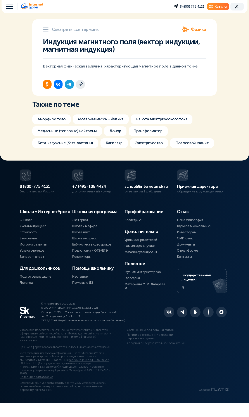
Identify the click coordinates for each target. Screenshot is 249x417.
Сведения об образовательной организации (154, 357)
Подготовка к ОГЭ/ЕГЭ (90, 262)
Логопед (26, 294)
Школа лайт (81, 244)
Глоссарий (132, 290)
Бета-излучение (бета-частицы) (67, 144)
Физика (194, 29)
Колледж (133, 232)
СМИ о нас (185, 250)
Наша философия (190, 232)
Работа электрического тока (169, 119)
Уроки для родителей (141, 252)
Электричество (153, 144)
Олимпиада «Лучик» (140, 258)
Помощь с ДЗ (82, 294)
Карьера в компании (194, 238)
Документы (186, 256)
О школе (26, 232)
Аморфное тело (53, 119)
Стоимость (28, 244)
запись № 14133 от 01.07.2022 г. (89, 373)
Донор (119, 131)
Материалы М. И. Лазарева (145, 297)
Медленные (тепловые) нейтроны (69, 131)
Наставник (80, 288)
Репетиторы (81, 268)
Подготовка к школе (35, 288)
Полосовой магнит (55, 156)
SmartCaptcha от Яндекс (93, 361)
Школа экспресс (84, 250)
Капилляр (117, 144)
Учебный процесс (33, 238)
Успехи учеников (32, 262)
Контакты (184, 268)
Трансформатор (154, 131)
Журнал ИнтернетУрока (143, 284)
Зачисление (28, 250)
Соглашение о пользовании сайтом (148, 344)
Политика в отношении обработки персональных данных (148, 350)
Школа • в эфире (84, 238)
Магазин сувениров (141, 264)
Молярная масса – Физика (105, 119)
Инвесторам (187, 244)
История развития (33, 256)
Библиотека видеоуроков (91, 256)
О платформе (187, 262)
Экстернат (80, 232)
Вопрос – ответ (32, 268)
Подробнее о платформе (36, 391)
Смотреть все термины (71, 29)
